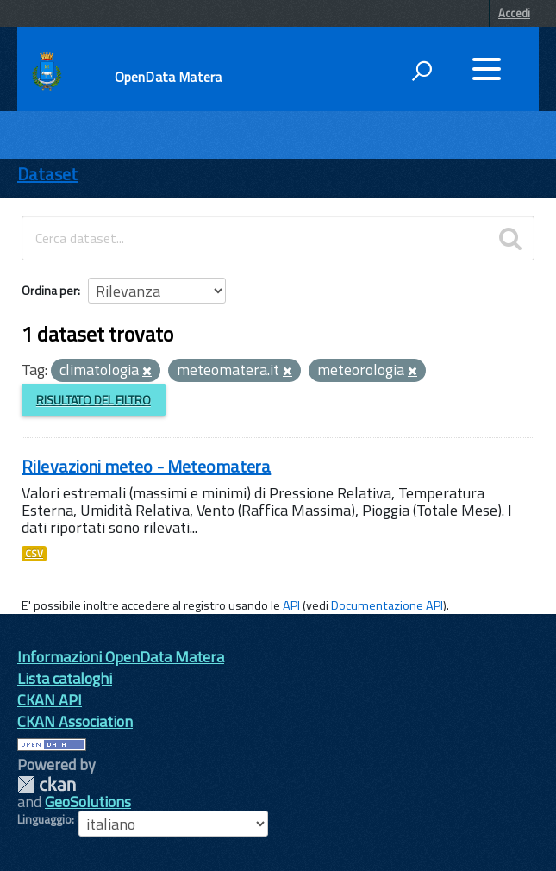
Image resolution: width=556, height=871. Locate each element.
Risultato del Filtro (93, 400)
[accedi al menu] (486, 69)
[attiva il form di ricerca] (421, 70)
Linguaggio (44, 819)
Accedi (514, 13)
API (291, 605)
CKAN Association (75, 721)
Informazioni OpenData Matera (120, 656)
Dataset (47, 173)
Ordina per (50, 290)
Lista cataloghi (64, 678)
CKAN (46, 784)
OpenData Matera (168, 77)
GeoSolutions (88, 801)
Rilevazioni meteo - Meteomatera (146, 466)
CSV (34, 553)
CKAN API (49, 699)
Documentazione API (387, 605)
